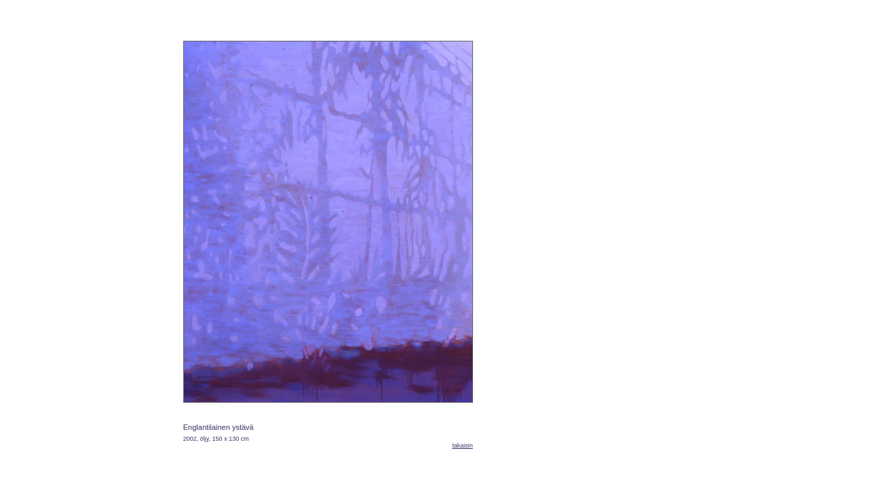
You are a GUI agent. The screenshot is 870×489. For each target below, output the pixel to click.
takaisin (462, 445)
